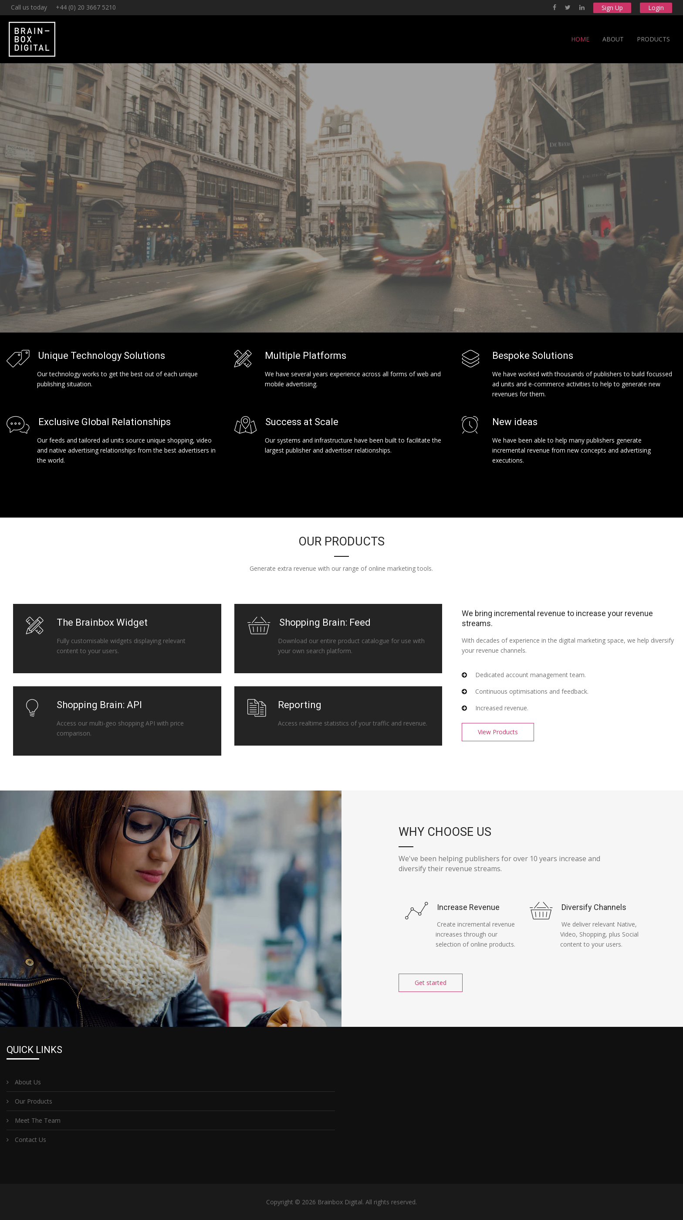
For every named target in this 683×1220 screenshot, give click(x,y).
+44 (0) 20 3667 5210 (86, 7)
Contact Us (26, 1139)
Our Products (29, 1101)
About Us (24, 1082)
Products (653, 39)
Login (656, 7)
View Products (498, 732)
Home (580, 39)
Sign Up (612, 7)
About (613, 39)
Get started (430, 982)
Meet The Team (34, 1120)
